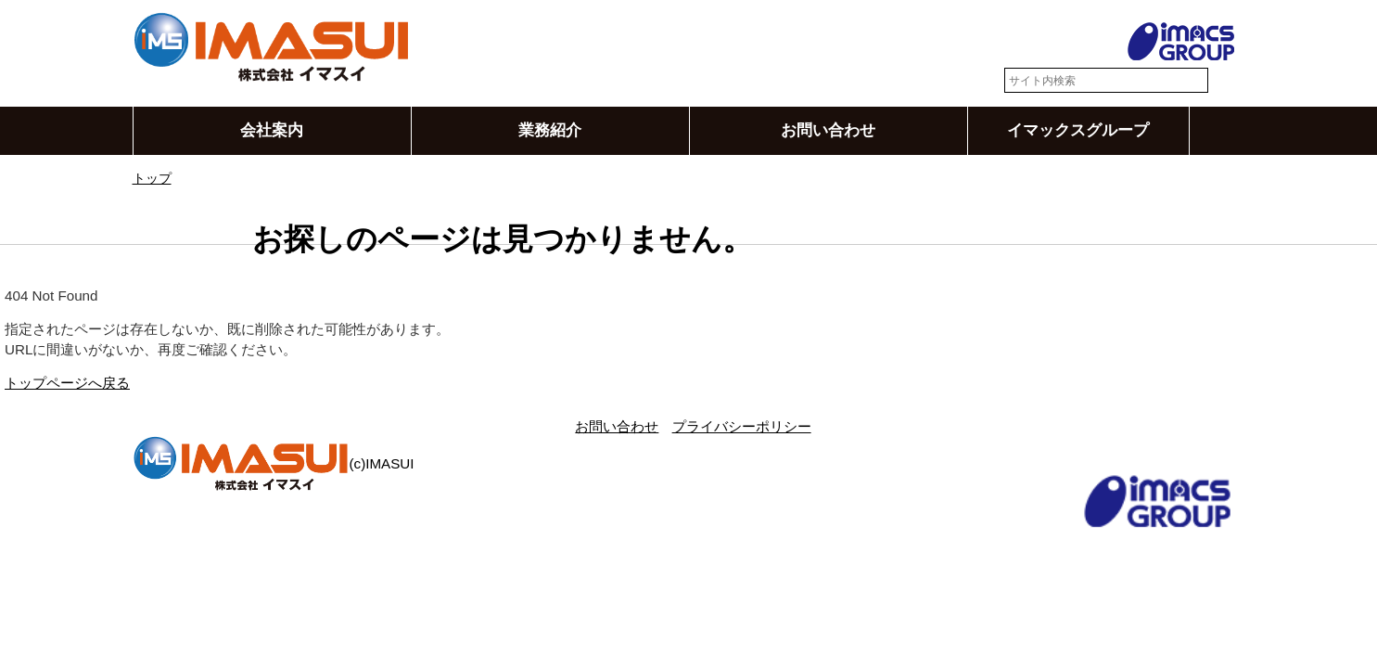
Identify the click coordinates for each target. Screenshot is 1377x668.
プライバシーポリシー (741, 426)
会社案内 (271, 131)
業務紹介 (549, 131)
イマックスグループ (1078, 131)
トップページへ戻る (67, 384)
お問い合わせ (828, 131)
